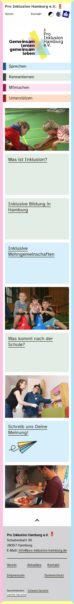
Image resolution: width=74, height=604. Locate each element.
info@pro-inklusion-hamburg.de (42, 550)
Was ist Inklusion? (27, 159)
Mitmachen (19, 88)
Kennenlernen (21, 77)
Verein (9, 14)
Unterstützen (21, 98)
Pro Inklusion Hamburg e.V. (33, 7)
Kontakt (36, 14)
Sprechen (17, 66)
